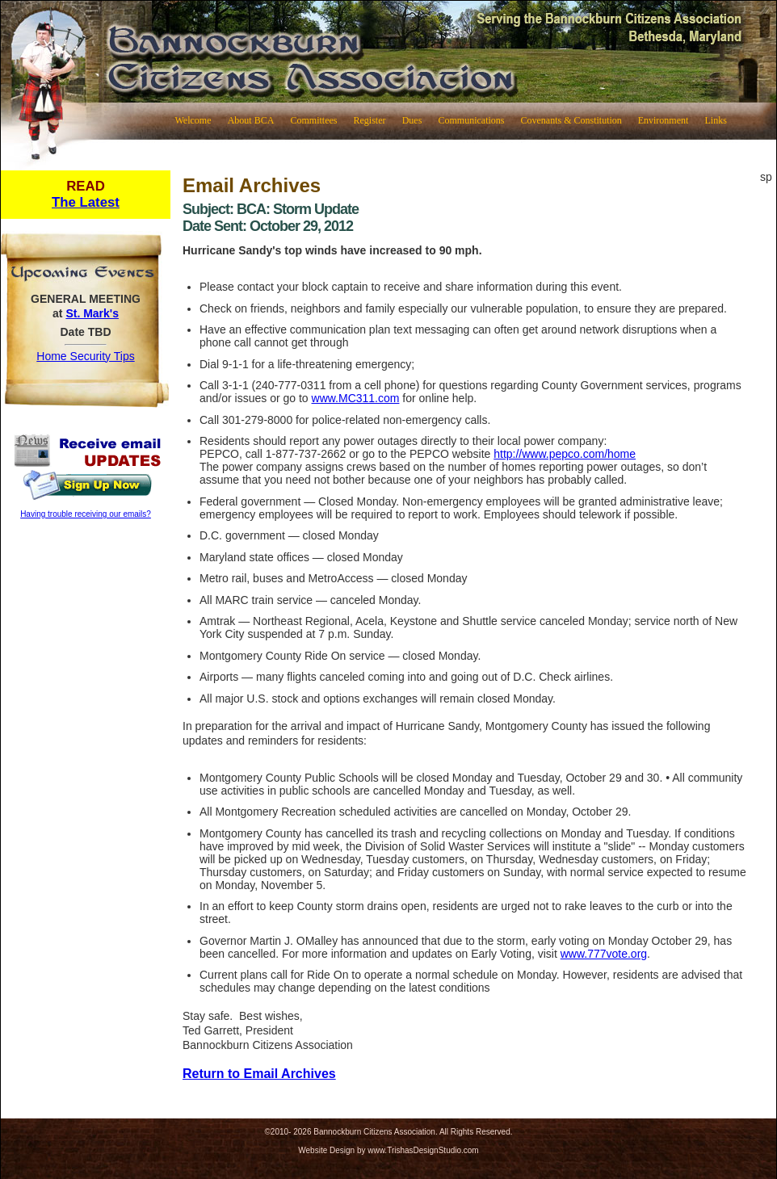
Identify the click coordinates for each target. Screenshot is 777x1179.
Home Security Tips (85, 356)
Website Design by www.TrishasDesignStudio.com (388, 1150)
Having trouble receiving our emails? (85, 514)
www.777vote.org (604, 953)
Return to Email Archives (259, 1073)
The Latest (86, 202)
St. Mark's (92, 313)
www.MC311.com (356, 398)
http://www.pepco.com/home (565, 453)
